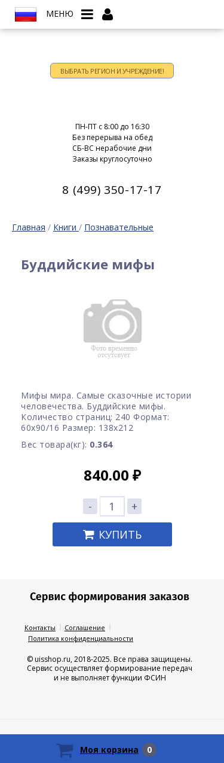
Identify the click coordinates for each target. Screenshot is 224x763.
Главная (28, 227)
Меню (59, 13)
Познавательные (119, 227)
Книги (66, 227)
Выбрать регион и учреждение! (112, 70)
